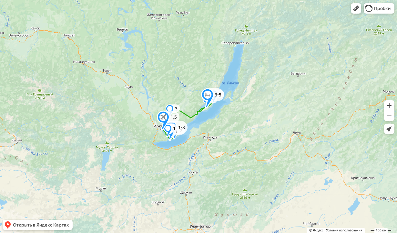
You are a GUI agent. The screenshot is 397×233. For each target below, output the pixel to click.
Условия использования (344, 230)
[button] (356, 8)
